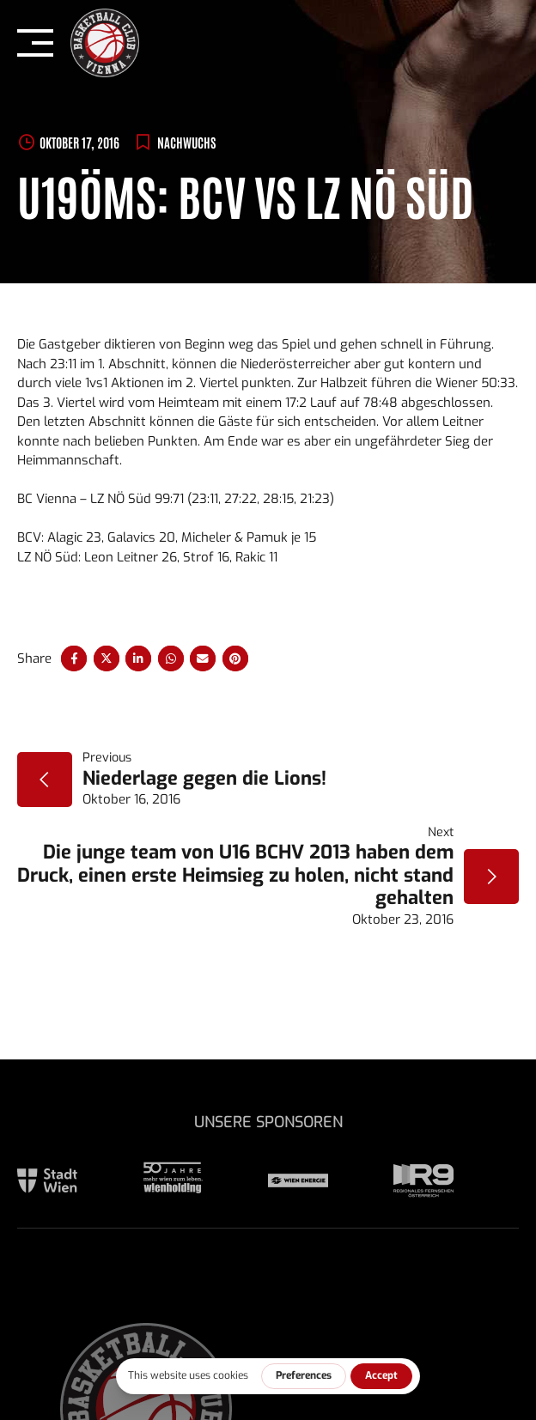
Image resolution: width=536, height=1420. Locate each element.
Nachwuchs (186, 142)
